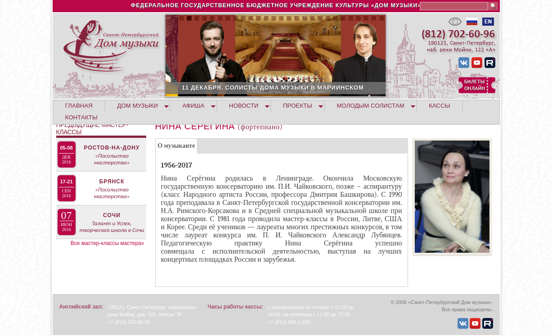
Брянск (112, 181)
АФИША (193, 105)
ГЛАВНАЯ (79, 105)
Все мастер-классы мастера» (107, 243)
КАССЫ (439, 105)
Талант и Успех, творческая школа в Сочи (112, 226)
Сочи (112, 215)
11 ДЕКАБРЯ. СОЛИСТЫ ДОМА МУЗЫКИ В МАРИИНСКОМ (320, 87)
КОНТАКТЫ (81, 117)
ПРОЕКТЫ (297, 105)
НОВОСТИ (244, 105)
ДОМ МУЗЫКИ (137, 105)
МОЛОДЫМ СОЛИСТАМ (370, 105)
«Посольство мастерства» (112, 159)
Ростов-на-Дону (112, 148)
